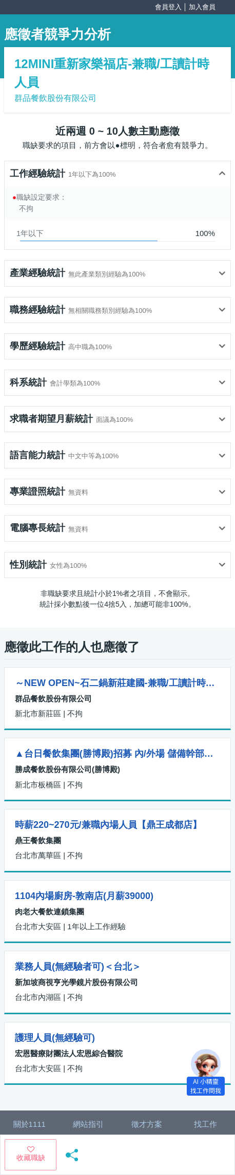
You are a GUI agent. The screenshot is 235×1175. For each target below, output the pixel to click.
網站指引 (88, 1124)
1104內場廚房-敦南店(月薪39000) (84, 896)
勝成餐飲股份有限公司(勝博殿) (67, 769)
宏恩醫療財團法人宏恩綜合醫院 (69, 1053)
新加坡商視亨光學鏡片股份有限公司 (76, 982)
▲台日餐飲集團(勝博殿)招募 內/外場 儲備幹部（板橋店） (117, 754)
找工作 (205, 1124)
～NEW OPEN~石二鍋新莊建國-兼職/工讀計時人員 (117, 683)
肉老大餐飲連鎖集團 (49, 911)
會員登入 (168, 7)
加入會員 (202, 7)
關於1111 (29, 1124)
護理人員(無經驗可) (55, 1038)
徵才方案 (146, 1124)
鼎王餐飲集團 (38, 840)
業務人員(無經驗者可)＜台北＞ (78, 967)
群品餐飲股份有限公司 (55, 98)
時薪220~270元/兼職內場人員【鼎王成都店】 (108, 825)
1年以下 (30, 233)
